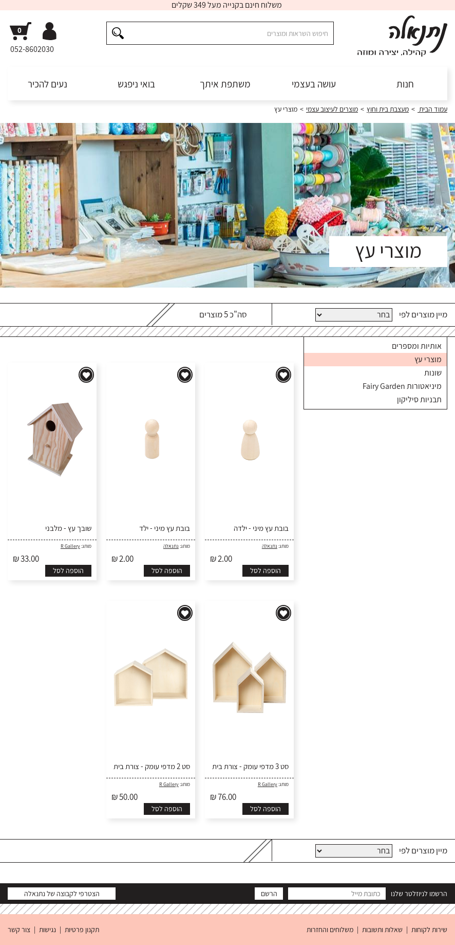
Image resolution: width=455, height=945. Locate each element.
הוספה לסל (265, 570)
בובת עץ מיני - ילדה (261, 528)
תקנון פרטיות (82, 929)
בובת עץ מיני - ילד (164, 528)
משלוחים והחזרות (330, 929)
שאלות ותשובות (382, 929)
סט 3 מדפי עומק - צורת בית (250, 766)
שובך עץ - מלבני (68, 528)
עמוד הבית (432, 109)
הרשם (269, 893)
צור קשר (19, 929)
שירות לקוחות (429, 929)
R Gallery (70, 546)
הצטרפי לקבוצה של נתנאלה (62, 893)
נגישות (47, 929)
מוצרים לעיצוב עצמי (332, 109)
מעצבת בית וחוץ (388, 109)
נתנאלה (269, 546)
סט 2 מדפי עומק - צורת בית (151, 766)
